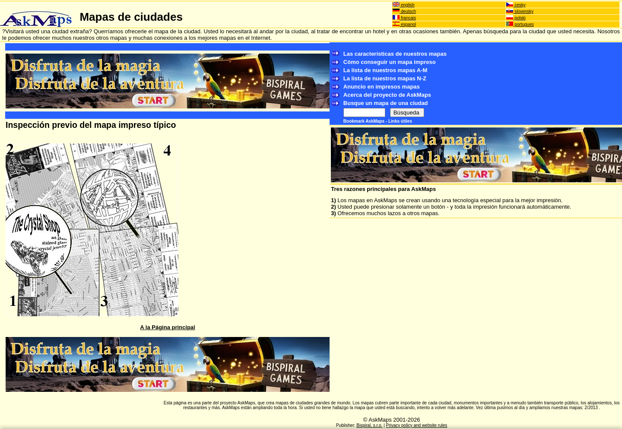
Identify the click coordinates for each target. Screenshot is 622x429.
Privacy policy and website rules (416, 425)
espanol (404, 24)
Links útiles (400, 121)
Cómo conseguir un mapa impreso (389, 62)
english (403, 5)
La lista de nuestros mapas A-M (385, 70)
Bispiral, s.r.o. (369, 425)
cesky (515, 5)
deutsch (404, 11)
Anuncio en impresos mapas (381, 86)
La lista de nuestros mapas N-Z (384, 78)
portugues (519, 24)
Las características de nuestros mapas (395, 54)
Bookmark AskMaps (364, 121)
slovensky (519, 11)
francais (404, 18)
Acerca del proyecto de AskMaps (387, 95)
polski (515, 18)
